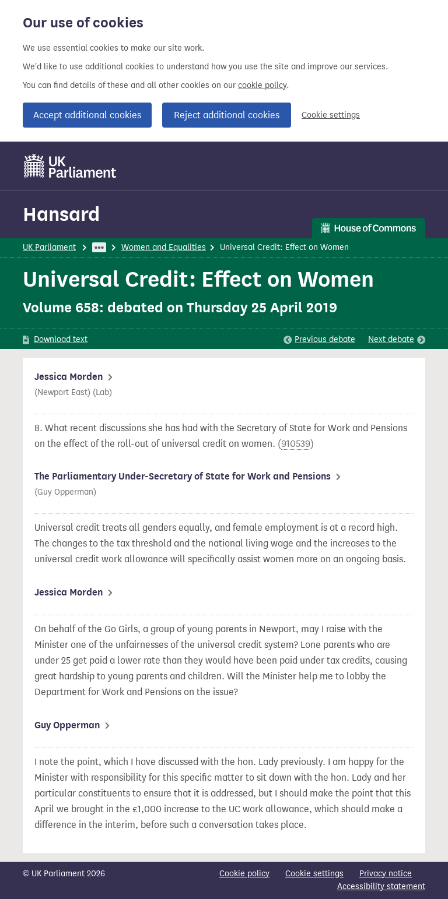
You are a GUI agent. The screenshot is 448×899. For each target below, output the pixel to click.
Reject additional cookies (226, 115)
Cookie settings (331, 115)
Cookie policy (244, 874)
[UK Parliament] (70, 166)
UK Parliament (49, 247)
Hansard (61, 214)
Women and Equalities (163, 247)
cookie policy (262, 85)
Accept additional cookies (87, 115)
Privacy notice (385, 874)
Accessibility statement (381, 886)
